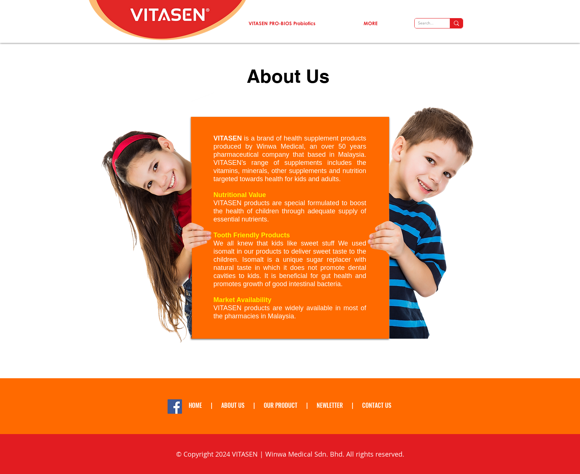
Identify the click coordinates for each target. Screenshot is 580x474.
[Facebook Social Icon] (175, 406)
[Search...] (425, 23)
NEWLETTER (330, 405)
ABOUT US (233, 405)
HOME (195, 405)
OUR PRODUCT (280, 405)
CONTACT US (376, 405)
